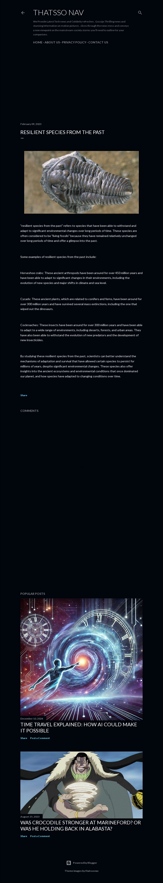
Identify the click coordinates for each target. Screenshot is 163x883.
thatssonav (91, 870)
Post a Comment (40, 738)
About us (52, 42)
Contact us (98, 42)
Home (37, 42)
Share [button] (23, 395)
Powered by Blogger (81, 862)
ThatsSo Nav (58, 12)
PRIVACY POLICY (74, 42)
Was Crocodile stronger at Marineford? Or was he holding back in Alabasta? (80, 825)
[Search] (140, 12)
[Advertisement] (81, 82)
